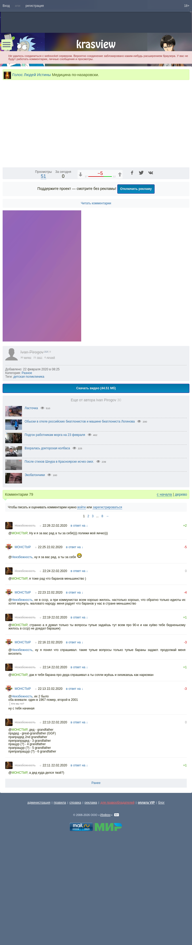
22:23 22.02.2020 (50, 680)
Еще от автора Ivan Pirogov (96, 488)
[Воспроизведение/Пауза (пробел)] (7, 251)
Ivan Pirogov (32, 440)
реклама (91, 891)
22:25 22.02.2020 (50, 635)
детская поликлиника (28, 465)
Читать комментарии (96, 291)
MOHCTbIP (19, 621)
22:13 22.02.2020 (50, 777)
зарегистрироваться (107, 595)
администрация (39, 891)
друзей (51, 445)
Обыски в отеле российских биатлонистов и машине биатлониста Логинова (80, 509)
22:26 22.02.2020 (55, 614)
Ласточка (31, 496)
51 (43, 264)
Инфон (105, 903)
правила (60, 891)
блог (161, 891)
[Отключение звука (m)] (160, 251)
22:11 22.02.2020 (55, 853)
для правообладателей (117, 891)
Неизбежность (25, 614)
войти (81, 595)
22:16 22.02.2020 (50, 730)
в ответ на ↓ (79, 614)
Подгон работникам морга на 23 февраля (55, 523)
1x (151, 251)
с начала (164, 582)
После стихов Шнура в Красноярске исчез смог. (59, 550)
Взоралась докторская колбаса (47, 536)
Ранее (95, 871)
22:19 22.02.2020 (55, 705)
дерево (181, 582)
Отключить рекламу (136, 277)
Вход (6, 6)
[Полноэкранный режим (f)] (185, 251)
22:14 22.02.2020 (55, 755)
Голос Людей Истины (31, 74)
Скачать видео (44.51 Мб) (96, 476)
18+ (186, 6)
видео (27, 445)
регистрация (35, 6)
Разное (27, 461)
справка (75, 891)
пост (39, 445)
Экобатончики (35, 563)
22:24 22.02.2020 (55, 659)
